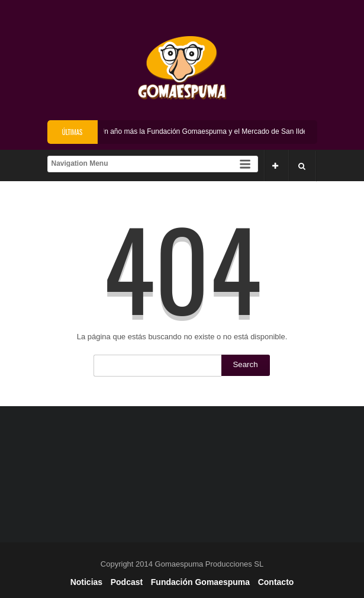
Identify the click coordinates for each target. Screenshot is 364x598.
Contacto (276, 582)
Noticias (86, 582)
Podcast (127, 582)
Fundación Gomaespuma (200, 582)
